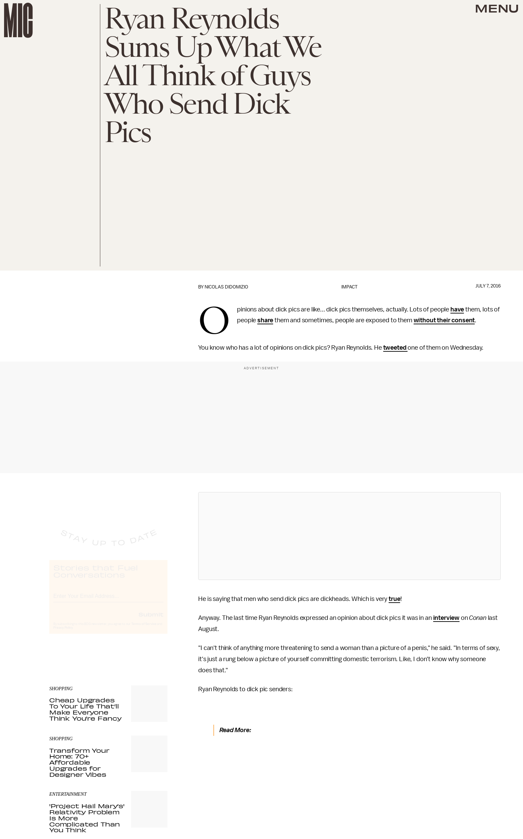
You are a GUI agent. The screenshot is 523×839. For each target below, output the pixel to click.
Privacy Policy (63, 634)
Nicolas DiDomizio (226, 286)
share (265, 320)
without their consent (444, 320)
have (457, 309)
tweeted (395, 347)
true (394, 599)
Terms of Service (143, 630)
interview (446, 617)
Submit (150, 620)
